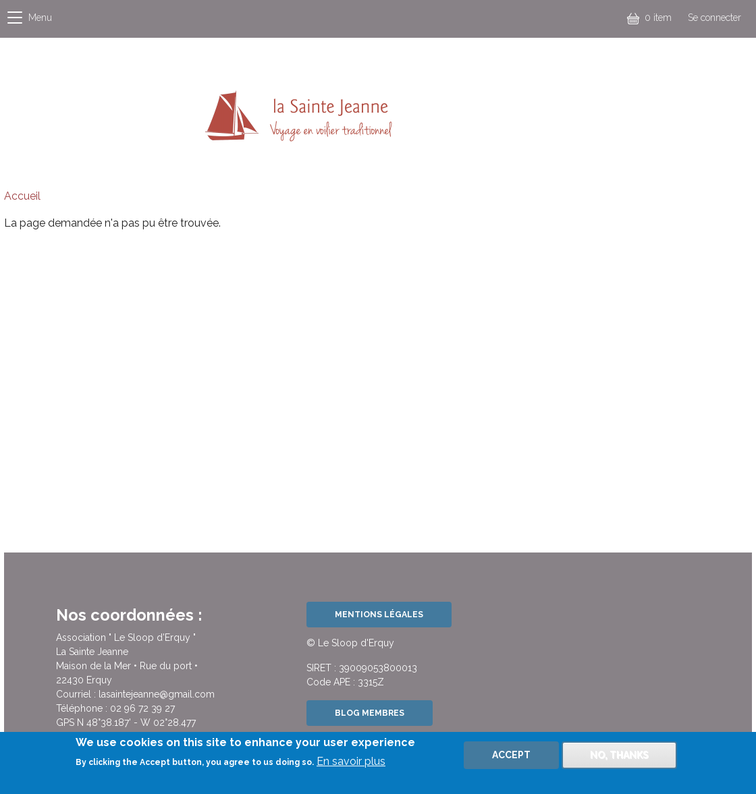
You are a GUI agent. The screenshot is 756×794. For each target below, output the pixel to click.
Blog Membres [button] (369, 713)
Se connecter (714, 17)
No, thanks (619, 760)
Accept (511, 760)
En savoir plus (351, 767)
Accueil (22, 196)
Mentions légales (379, 614)
